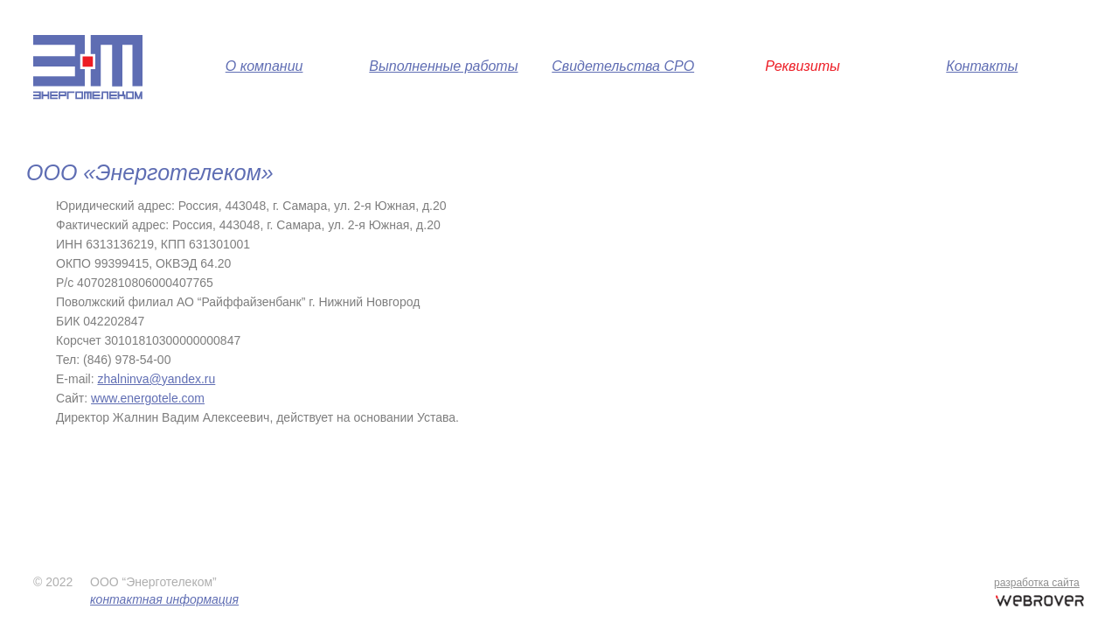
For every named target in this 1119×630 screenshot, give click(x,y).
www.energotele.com (148, 398)
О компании (264, 66)
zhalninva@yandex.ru (156, 379)
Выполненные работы (443, 66)
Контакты (982, 66)
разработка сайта (1037, 583)
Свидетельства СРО (623, 66)
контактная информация (164, 599)
